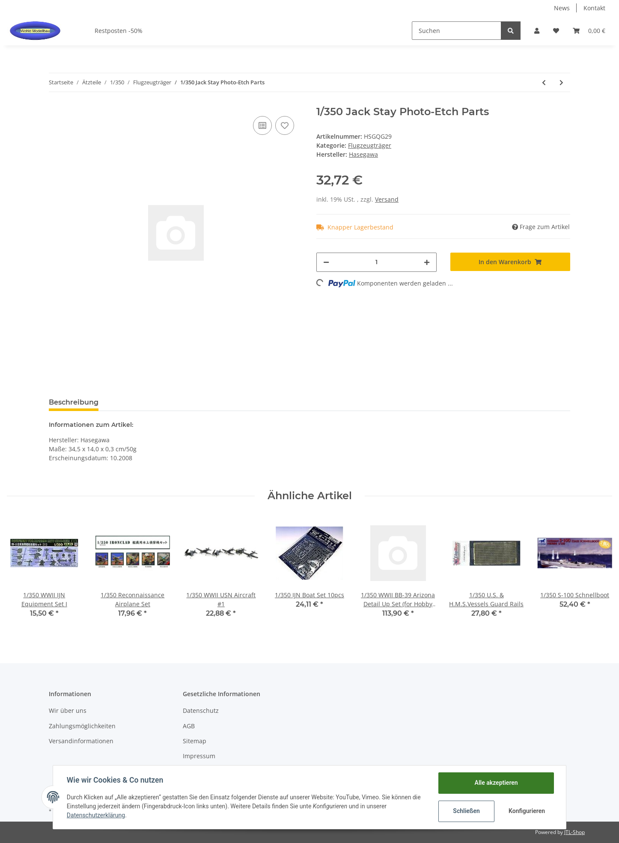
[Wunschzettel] (556, 30)
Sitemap (194, 741)
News (562, 8)
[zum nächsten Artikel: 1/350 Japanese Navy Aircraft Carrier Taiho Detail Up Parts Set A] (561, 82)
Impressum (199, 756)
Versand (387, 199)
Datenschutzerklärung (96, 815)
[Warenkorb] (589, 30)
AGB (189, 726)
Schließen (466, 810)
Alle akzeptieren (496, 782)
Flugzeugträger (369, 145)
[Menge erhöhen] (426, 262)
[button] (536, 30)
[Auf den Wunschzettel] (284, 125)
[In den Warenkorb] (510, 262)
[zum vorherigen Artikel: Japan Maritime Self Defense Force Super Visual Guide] (544, 82)
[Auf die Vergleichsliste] (262, 125)
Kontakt (594, 8)
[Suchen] (456, 30)
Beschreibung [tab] (73, 402)
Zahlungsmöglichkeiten (82, 726)
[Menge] (376, 262)
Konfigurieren (527, 810)
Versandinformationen (81, 741)
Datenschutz (201, 710)
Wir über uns (67, 710)
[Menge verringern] (326, 262)
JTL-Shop (574, 832)
